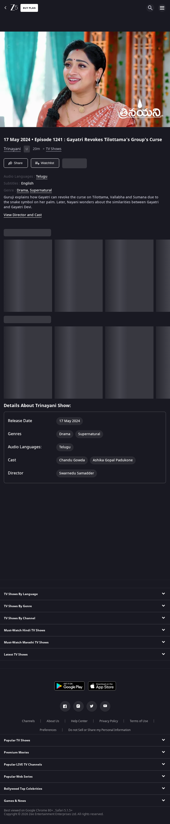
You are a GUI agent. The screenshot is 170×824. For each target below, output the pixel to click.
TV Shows (53, 148)
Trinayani (12, 149)
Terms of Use (139, 721)
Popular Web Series (18, 776)
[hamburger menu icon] (162, 8)
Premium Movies (16, 752)
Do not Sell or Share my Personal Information (99, 730)
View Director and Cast (23, 215)
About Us (53, 721)
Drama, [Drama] (23, 190)
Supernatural (41, 190)
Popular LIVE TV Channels (23, 764)
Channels (28, 721)
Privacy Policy (108, 721)
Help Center (79, 721)
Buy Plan (29, 8)
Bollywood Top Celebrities (23, 788)
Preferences (48, 730)
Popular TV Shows (17, 740)
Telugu (41, 176)
